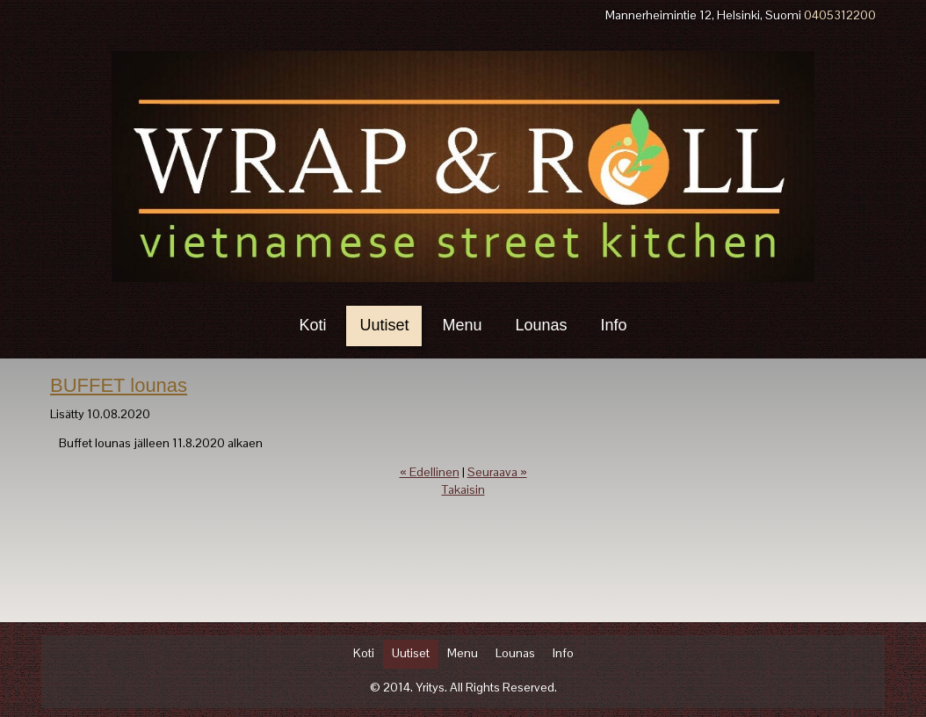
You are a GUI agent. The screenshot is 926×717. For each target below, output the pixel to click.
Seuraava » (497, 472)
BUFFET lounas (118, 385)
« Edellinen (429, 472)
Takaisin (463, 489)
